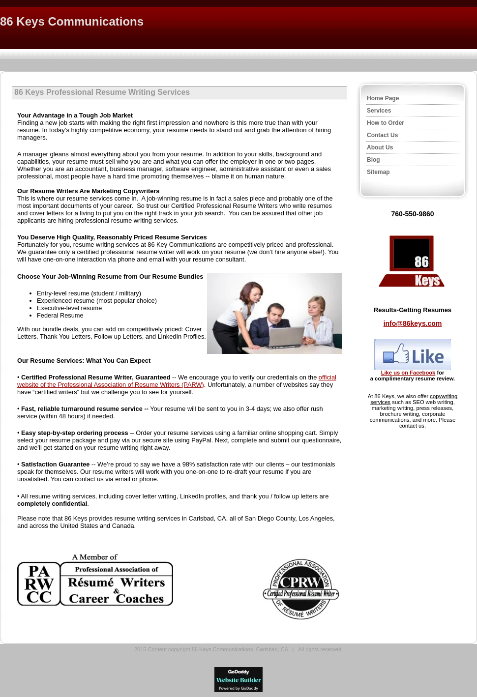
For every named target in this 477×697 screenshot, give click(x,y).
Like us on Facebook (408, 373)
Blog (373, 159)
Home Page (383, 98)
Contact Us (382, 135)
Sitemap (378, 172)
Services (379, 110)
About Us (380, 147)
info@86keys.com (413, 323)
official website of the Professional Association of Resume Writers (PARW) (176, 381)
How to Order (385, 122)
